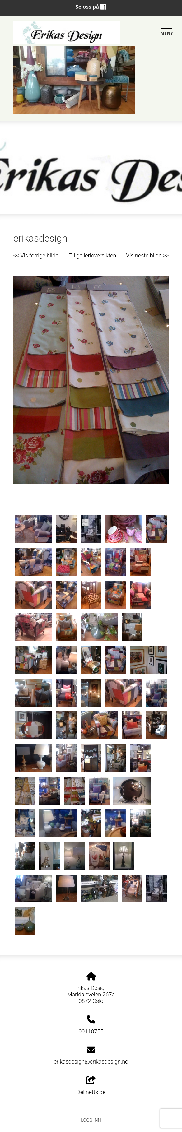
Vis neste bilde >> (147, 255)
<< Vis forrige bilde (35, 255)
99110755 (91, 1031)
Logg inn (91, 1120)
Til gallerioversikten (92, 255)
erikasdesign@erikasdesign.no (91, 1061)
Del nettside (91, 1085)
